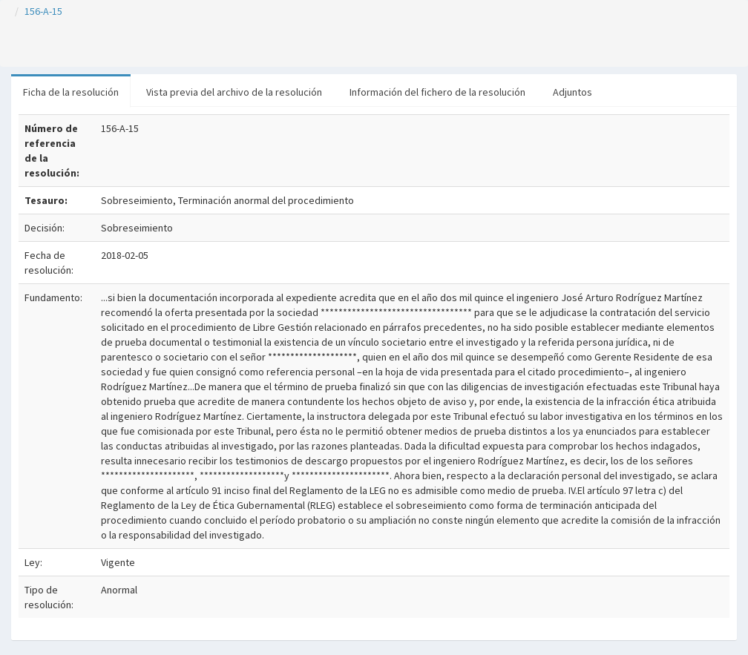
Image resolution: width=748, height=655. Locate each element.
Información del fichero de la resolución (437, 92)
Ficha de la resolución (71, 92)
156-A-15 (43, 11)
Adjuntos (572, 92)
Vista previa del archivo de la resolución (234, 92)
